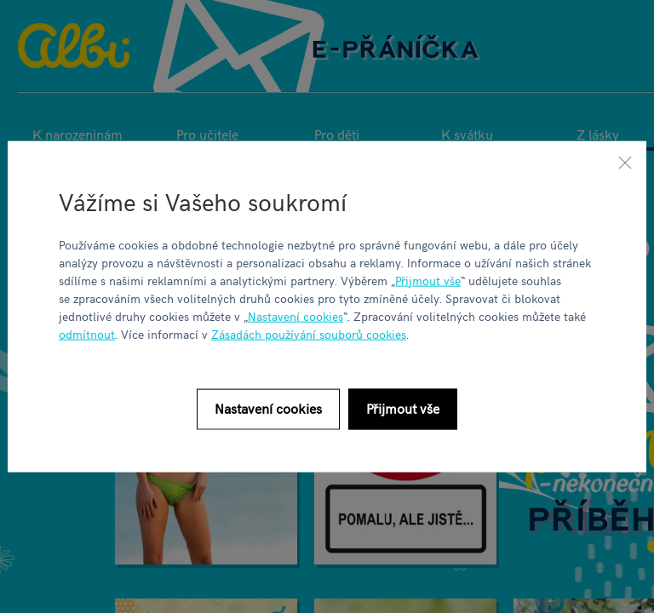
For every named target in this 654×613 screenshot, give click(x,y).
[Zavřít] (625, 162)
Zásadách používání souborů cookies (308, 333)
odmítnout (87, 333)
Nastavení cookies (295, 315)
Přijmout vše (428, 280)
